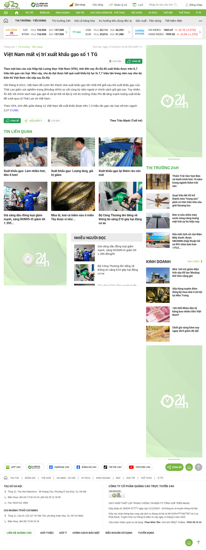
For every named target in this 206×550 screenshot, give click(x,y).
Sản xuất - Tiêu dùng (148, 20)
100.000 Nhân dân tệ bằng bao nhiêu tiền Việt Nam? (186, 311)
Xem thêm (193, 261)
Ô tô (198, 12)
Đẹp (118, 478)
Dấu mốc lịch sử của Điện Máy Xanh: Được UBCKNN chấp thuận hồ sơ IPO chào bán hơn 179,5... (187, 241)
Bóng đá (45, 12)
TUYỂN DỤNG (146, 532)
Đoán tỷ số (118, 5)
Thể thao (184, 12)
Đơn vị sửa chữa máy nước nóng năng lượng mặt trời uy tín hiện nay (185, 218)
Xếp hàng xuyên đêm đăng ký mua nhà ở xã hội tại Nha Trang (187, 292)
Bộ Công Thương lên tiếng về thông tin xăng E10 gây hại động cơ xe (120, 219)
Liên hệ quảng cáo (19, 532)
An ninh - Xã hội (66, 478)
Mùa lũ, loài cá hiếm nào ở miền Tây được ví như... (72, 217)
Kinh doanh (63, 12)
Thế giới (167, 12)
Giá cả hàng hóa (84, 20)
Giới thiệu (47, 532)
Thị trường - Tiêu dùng (30, 20)
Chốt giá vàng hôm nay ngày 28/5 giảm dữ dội (185, 329)
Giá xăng (98, 4)
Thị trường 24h (61, 20)
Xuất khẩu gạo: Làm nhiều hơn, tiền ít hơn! (25, 173)
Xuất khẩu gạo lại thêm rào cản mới (120, 173)
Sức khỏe (136, 12)
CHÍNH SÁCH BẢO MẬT (86, 532)
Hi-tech (153, 12)
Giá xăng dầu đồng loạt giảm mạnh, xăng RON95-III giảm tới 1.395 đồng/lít (117, 250)
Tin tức (29, 12)
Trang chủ (9, 46)
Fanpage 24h (59, 467)
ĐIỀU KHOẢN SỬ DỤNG (118, 532)
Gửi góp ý (33, 120)
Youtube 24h (139, 467)
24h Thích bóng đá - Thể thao (107, 12)
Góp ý (63, 532)
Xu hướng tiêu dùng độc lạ (115, 20)
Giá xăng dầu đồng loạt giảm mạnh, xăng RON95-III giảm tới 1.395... (24, 219)
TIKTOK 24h (113, 467)
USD (15, 110)
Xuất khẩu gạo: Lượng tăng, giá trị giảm (72, 173)
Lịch (138, 5)
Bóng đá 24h (86, 467)
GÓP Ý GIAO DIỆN (11, 545)
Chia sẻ (136, 61)
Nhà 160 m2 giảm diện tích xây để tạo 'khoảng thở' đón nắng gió (185, 272)
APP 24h (13, 467)
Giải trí (80, 12)
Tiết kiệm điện (173, 20)
